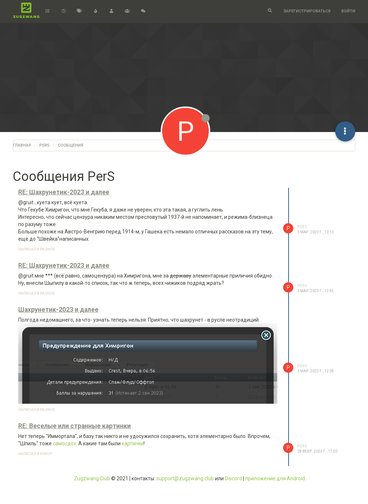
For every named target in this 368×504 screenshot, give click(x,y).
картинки (133, 443)
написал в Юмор (35, 454)
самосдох (64, 443)
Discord (233, 478)
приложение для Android (275, 478)
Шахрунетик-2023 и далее (58, 309)
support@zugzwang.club (185, 478)
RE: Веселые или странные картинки (74, 426)
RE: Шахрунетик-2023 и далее (63, 192)
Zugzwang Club (92, 478)
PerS (302, 227)
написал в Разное (36, 249)
